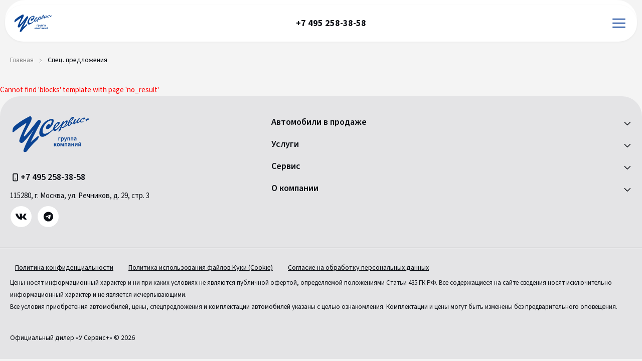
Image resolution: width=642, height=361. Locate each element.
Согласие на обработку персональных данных (358, 267)
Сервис (285, 166)
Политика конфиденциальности (64, 267)
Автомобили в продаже (319, 122)
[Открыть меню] (619, 23)
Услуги (285, 144)
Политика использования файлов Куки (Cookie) (200, 267)
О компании (294, 189)
